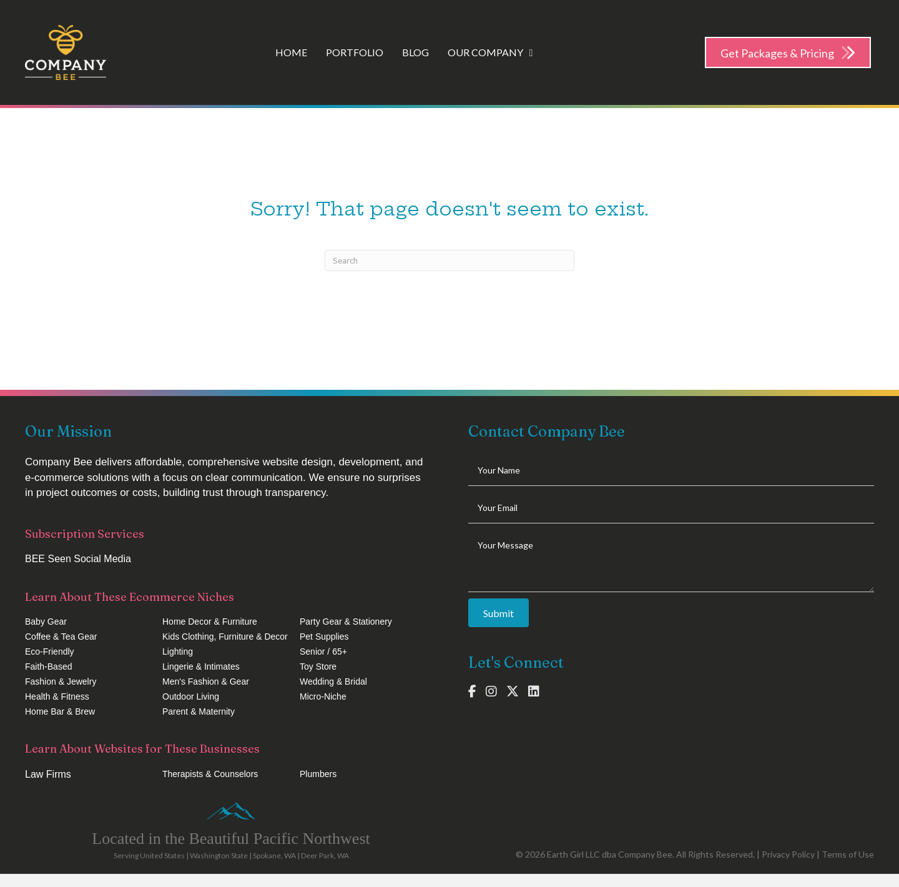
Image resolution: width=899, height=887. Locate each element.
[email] (671, 507)
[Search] (449, 260)
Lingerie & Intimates (201, 666)
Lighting (177, 652)
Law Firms (48, 774)
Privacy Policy (788, 854)
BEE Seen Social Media (78, 558)
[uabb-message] (671, 561)
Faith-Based (48, 666)
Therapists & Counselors (210, 774)
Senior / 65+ (323, 652)
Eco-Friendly (49, 652)
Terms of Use (848, 854)
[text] (671, 470)
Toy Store (318, 666)
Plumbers (318, 774)
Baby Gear (46, 622)
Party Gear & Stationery (346, 622)
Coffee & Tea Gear (61, 637)
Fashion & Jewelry (60, 681)
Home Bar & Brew (60, 711)
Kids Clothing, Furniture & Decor (225, 637)
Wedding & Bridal (333, 681)
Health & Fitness (57, 696)
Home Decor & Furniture (209, 622)
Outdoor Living (190, 696)
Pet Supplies (324, 637)
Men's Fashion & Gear (205, 681)
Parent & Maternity (198, 711)
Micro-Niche (323, 696)
